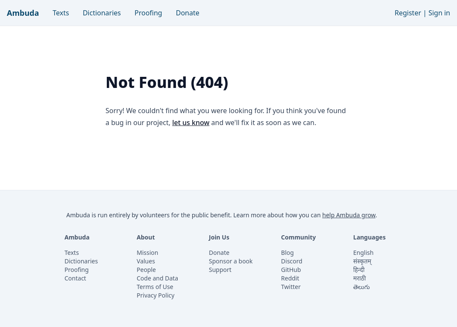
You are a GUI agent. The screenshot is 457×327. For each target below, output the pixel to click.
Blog (287, 252)
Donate (187, 13)
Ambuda (23, 13)
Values (146, 261)
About (146, 237)
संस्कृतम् (362, 261)
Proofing (148, 13)
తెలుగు (361, 287)
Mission (147, 252)
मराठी (359, 278)
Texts (61, 13)
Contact (75, 278)
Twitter (291, 287)
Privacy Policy (155, 295)
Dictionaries (102, 13)
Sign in (439, 13)
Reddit (290, 278)
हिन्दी (358, 270)
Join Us (219, 237)
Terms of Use (155, 287)
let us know (190, 122)
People (146, 270)
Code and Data (157, 278)
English (363, 252)
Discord (291, 261)
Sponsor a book (231, 261)
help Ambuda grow (348, 215)
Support (220, 270)
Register (408, 13)
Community (298, 237)
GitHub (291, 270)
